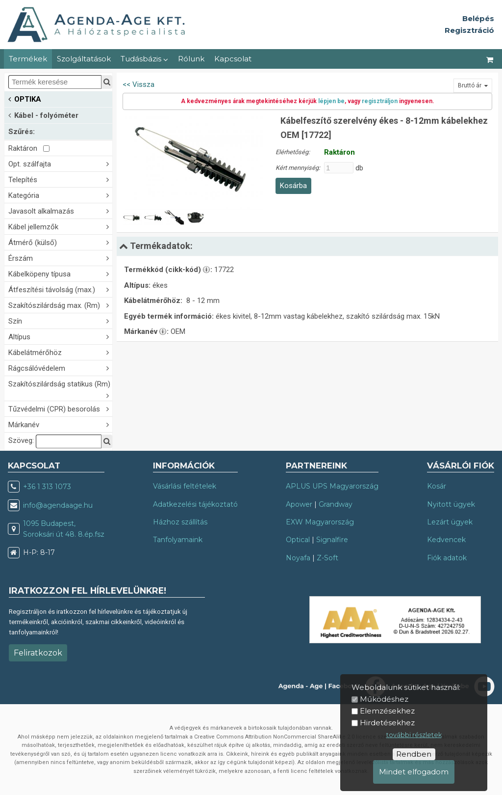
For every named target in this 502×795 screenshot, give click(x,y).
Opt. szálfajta (60, 163)
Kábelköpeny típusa (60, 273)
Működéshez (384, 699)
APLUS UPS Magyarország (332, 486)
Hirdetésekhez (387, 722)
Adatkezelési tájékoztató (195, 504)
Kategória (60, 195)
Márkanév (60, 424)
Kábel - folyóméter (43, 115)
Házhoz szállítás (180, 522)
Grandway (335, 504)
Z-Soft (327, 557)
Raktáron (29, 148)
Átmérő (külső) (60, 242)
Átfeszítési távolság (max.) (60, 289)
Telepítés (60, 179)
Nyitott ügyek (451, 504)
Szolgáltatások (84, 58)
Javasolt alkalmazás (60, 210)
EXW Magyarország (320, 522)
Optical (298, 539)
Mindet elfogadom (414, 771)
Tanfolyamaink (177, 539)
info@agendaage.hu (58, 505)
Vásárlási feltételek (184, 486)
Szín (60, 320)
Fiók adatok (447, 557)
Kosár (436, 486)
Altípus (60, 336)
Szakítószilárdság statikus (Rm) (60, 389)
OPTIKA (24, 98)
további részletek (414, 735)
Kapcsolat (232, 58)
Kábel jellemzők (60, 226)
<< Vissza (138, 84)
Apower (299, 504)
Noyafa (298, 557)
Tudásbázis (144, 58)
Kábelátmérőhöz (60, 352)
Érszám (60, 257)
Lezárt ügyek (450, 522)
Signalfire (332, 539)
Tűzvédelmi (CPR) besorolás (60, 408)
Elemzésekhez (387, 710)
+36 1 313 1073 (47, 486)
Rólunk (191, 58)
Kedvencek (446, 539)
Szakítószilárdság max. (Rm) (60, 305)
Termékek (28, 58)
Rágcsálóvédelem (60, 367)
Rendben (413, 754)
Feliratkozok (38, 653)
